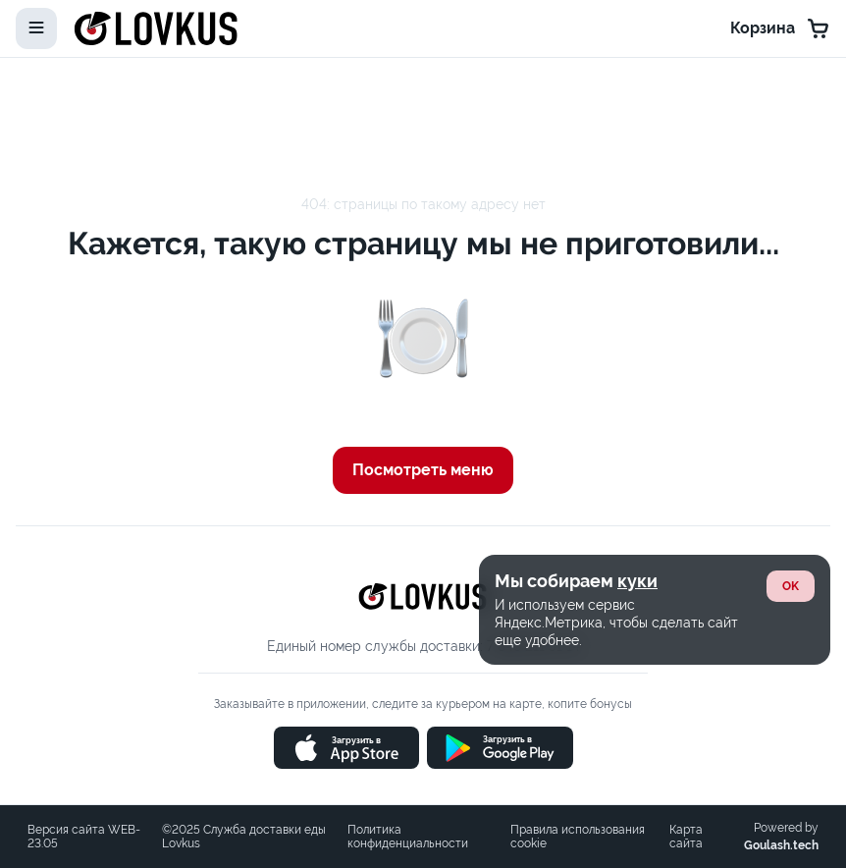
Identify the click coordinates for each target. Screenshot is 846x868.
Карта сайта (686, 836)
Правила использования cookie (577, 836)
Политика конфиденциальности (407, 836)
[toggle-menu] (36, 28)
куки (637, 580)
